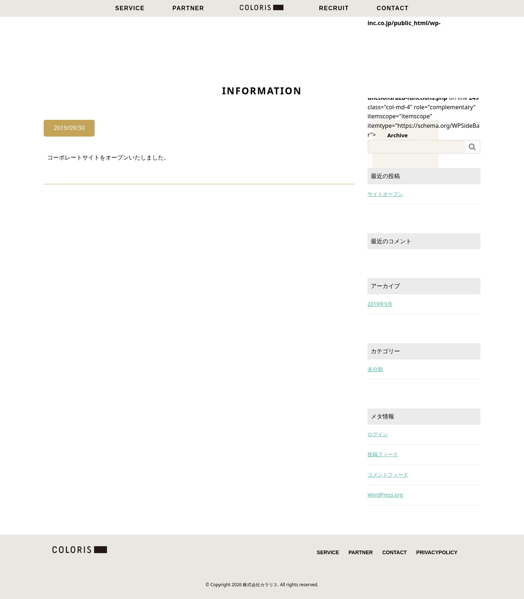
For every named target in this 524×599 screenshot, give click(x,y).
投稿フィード (383, 454)
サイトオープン (385, 193)
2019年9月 (380, 303)
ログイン (378, 434)
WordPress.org (385, 494)
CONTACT (393, 8)
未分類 (375, 369)
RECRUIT (334, 8)
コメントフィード (388, 474)
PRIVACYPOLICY (436, 552)
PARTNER (188, 8)
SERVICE (130, 8)
